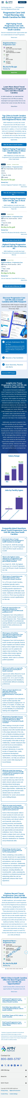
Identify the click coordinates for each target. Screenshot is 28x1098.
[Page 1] (5, 968)
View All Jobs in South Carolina (14, 144)
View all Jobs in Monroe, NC (14, 286)
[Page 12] (22, 968)
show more (24, 186)
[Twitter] (5, 1065)
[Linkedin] (8, 1065)
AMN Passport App (11, 133)
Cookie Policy (4, 1093)
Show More (14, 106)
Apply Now (22, 2)
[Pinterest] (11, 1065)
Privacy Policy (4, 1090)
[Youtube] (18, 1065)
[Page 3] (8, 968)
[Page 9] (17, 968)
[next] (26, 952)
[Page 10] (19, 968)
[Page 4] (10, 968)
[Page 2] (7, 968)
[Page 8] (16, 968)
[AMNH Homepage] (9, 2)
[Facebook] (2, 1065)
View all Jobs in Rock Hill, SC (14, 240)
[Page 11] (20, 968)
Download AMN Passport (8, 372)
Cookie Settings (13, 1093)
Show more (14, 37)
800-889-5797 (11, 1059)
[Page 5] (11, 968)
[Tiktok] (14, 1065)
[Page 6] (13, 968)
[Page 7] (14, 968)
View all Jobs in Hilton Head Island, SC (14, 193)
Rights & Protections (15, 1090)
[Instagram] (21, 1065)
